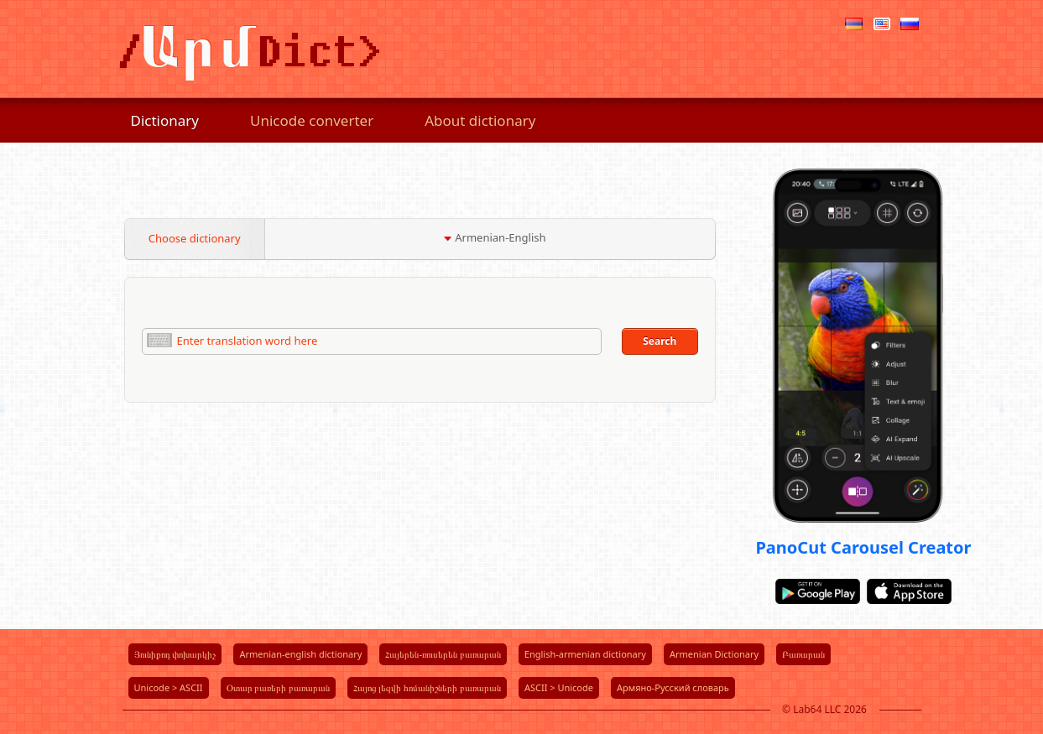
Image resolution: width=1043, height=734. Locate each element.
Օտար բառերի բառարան (279, 687)
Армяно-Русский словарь (673, 687)
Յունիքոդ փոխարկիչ (175, 654)
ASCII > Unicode (558, 687)
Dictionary (165, 120)
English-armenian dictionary (585, 654)
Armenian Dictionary (714, 654)
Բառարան (803, 654)
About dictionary (480, 120)
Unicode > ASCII (168, 687)
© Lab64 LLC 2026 (824, 709)
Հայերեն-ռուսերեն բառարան (442, 654)
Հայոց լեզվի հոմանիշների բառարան (427, 687)
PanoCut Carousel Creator (863, 547)
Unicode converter (311, 120)
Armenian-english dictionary (300, 654)
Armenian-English (494, 237)
